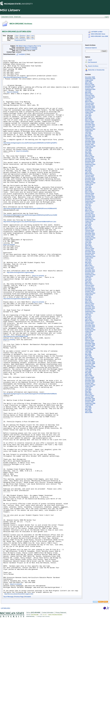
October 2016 (89, 218)
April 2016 (88, 227)
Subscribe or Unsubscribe (96, 70)
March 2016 (88, 229)
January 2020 (89, 158)
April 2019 (88, 172)
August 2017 (89, 202)
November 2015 (90, 235)
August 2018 (89, 184)
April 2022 (88, 118)
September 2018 (90, 183)
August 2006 (89, 405)
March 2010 (88, 339)
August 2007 (89, 386)
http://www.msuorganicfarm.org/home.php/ (20, 315)
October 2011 (89, 310)
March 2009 (88, 357)
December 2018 (90, 178)
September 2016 (90, 219)
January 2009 (89, 360)
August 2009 (89, 350)
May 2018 (88, 189)
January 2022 (89, 123)
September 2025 (90, 78)
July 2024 (88, 91)
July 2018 (88, 186)
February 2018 (89, 193)
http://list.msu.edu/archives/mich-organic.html (18, 700)
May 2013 (88, 281)
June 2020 (88, 150)
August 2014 (89, 258)
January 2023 (89, 104)
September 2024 (90, 89)
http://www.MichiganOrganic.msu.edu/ (15, 81)
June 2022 (88, 115)
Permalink (28, 703)
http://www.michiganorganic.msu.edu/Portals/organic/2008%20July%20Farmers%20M (30, 246)
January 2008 (89, 379)
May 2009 (88, 354)
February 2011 (89, 322)
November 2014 (90, 253)
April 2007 (88, 392)
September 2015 (90, 238)
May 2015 (88, 244)
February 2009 (89, 359)
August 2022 (89, 112)
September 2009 (90, 348)
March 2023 (88, 101)
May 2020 (88, 152)
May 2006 (88, 409)
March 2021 (88, 137)
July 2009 (88, 351)
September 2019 (90, 164)
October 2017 (89, 199)
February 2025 (89, 85)
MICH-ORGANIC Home (98, 34)
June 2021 (88, 134)
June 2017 (88, 206)
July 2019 (88, 167)
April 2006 (88, 411)
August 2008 (89, 368)
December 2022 (90, 106)
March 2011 (88, 320)
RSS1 (100, 708)
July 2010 (88, 333)
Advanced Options (91, 48)
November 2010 (90, 327)
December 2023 (90, 97)
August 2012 (89, 294)
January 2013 (89, 287)
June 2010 (88, 334)
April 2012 (88, 301)
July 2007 (88, 388)
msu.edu (45, 721)
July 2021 (88, 132)
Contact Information (48, 719)
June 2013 (88, 279)
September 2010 (90, 330)
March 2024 (88, 94)
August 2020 (89, 147)
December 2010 (90, 325)
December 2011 (90, 307)
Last (32, 35)
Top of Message (8, 703)
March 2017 (88, 210)
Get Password (92, 62)
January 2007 (89, 397)
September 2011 (90, 311)
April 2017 (88, 209)
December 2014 (90, 251)
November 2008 (90, 363)
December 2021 (90, 124)
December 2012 (90, 288)
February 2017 (89, 212)
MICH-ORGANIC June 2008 (99, 36)
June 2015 (88, 242)
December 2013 (90, 270)
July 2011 (88, 314)
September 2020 (90, 146)
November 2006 (90, 400)
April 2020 (88, 153)
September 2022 (90, 111)
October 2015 (89, 236)
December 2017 (90, 196)
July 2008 (88, 369)
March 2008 (88, 376)
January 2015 (89, 250)
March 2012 (88, 302)
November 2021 (90, 126)
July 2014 (88, 259)
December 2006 (90, 399)
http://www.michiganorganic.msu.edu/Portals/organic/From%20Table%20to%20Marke (30, 460)
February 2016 (89, 230)
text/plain (22, 54)
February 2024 (89, 95)
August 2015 (89, 239)
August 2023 (89, 98)
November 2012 (90, 290)
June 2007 (88, 389)
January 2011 (89, 323)
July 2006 (88, 406)
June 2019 (88, 169)
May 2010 (88, 336)
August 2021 (89, 130)
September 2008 (90, 366)
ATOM (95, 708)
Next (28, 35)
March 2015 (88, 247)
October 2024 (89, 88)
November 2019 (90, 161)
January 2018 (89, 195)
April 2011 (88, 319)
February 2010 (89, 340)
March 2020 (88, 155)
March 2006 (88, 412)
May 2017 (88, 207)
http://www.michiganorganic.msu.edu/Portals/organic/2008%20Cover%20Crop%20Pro (30, 160)
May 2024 (88, 92)
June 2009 (88, 353)
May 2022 (88, 117)
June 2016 (88, 224)
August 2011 (89, 313)
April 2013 (88, 282)
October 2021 (89, 127)
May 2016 (88, 225)
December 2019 (90, 160)
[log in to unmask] (31, 47)
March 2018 (88, 192)
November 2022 (90, 108)
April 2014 (88, 264)
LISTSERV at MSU (96, 31)
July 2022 (88, 114)
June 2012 (88, 297)
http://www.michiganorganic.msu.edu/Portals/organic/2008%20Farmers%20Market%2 (30, 238)
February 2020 (89, 157)
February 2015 (89, 248)
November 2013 (90, 271)
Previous (22, 35)
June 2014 (88, 261)
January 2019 (89, 176)
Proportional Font (20, 40)
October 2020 (89, 144)
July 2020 (88, 149)
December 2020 (90, 141)
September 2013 (90, 274)
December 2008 (90, 362)
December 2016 (90, 215)
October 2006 (89, 402)
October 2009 (89, 346)
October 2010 (89, 328)
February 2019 (89, 175)
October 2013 (89, 273)
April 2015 (88, 245)
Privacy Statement (60, 719)
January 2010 (89, 342)
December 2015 (90, 233)
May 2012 (88, 299)
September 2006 (90, 403)
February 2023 (89, 103)
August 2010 (89, 331)
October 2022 (89, 109)
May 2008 (88, 372)
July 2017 (88, 204)
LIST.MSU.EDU (5, 715)
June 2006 (88, 408)
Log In (90, 60)
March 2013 (88, 284)
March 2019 (88, 173)
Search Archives (90, 45)
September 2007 (90, 385)
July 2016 (88, 222)
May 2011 (88, 317)
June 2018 (88, 187)
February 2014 (89, 267)
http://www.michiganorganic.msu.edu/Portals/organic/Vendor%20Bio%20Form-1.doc (29, 254)
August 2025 (89, 80)
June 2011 (88, 316)
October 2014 (89, 255)
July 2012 (88, 296)
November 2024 (90, 86)
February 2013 (89, 285)
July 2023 (88, 100)
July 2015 (88, 241)
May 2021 (88, 135)
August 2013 (89, 276)
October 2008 (89, 365)
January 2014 (89, 268)
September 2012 (90, 293)
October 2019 (89, 163)
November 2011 (90, 308)
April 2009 (88, 356)
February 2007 (89, 395)
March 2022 (88, 120)
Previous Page (19, 703)
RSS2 (105, 708)
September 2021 (90, 129)
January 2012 (89, 305)
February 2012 (89, 304)
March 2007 (88, 394)
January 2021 (89, 140)
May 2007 (88, 391)
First (17, 35)
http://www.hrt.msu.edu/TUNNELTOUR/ (15, 391)
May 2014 (88, 262)
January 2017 (89, 213)
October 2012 (89, 291)
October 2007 (89, 383)
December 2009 (90, 343)
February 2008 (89, 377)
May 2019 (88, 170)
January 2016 (89, 232)
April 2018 (88, 190)
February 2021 (89, 138)
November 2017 (90, 198)
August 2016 (89, 221)
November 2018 (90, 180)
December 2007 (90, 380)
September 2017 (90, 201)
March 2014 (88, 265)
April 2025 (88, 81)
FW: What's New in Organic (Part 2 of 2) (28, 46)
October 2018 (89, 181)
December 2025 (90, 77)
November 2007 (90, 382)
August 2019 (89, 166)
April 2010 (88, 337)
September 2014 (90, 256)
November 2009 (90, 345)
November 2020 (90, 143)
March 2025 (88, 83)
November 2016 (90, 216)
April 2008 (88, 374)
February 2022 (89, 121)
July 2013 (88, 278)
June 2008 (88, 371)
